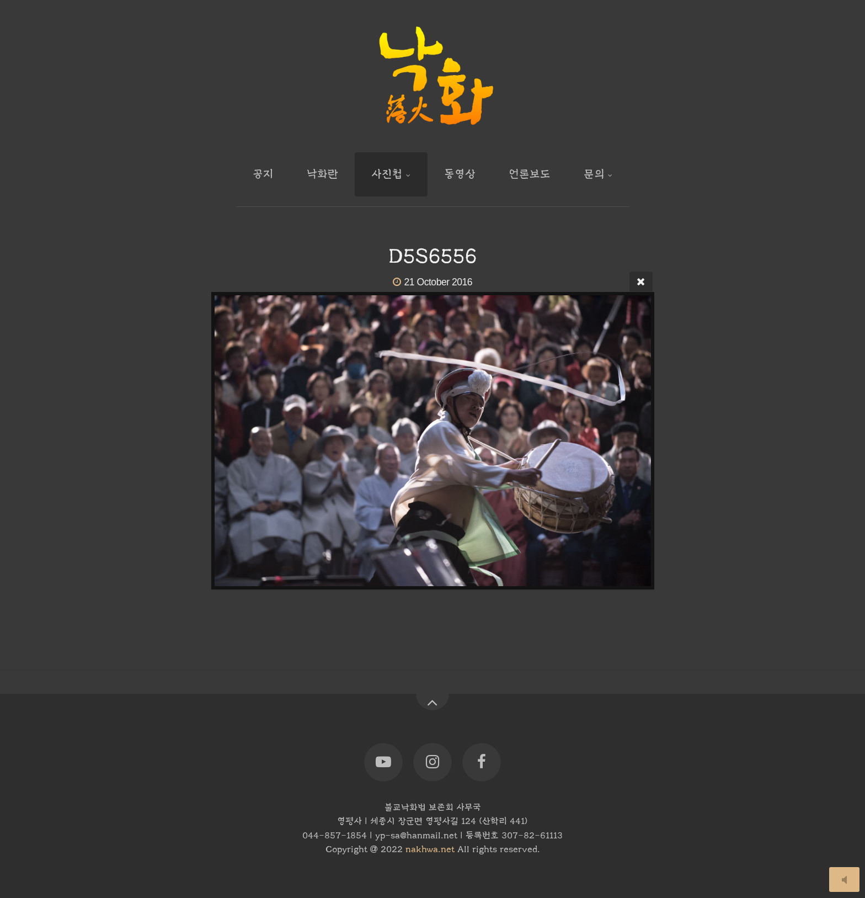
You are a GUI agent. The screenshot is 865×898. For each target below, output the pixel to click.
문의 (594, 174)
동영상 (460, 174)
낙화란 (322, 174)
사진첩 (387, 174)
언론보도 (530, 174)
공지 (263, 174)
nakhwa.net (430, 849)
